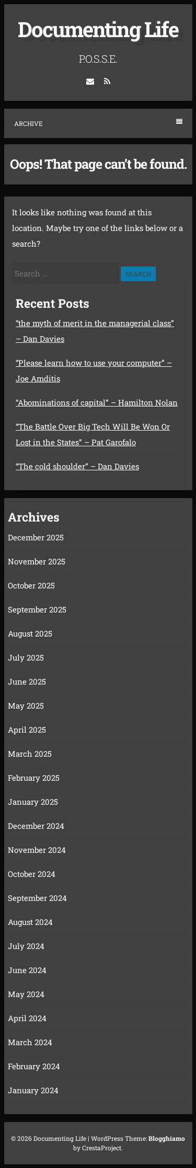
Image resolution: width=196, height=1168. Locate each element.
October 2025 (31, 585)
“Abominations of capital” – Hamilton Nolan (97, 402)
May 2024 (26, 994)
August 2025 (30, 633)
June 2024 (27, 970)
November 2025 (36, 561)
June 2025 (27, 681)
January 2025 (33, 801)
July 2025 (26, 657)
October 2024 (31, 874)
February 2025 (34, 777)
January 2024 (33, 1090)
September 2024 (37, 898)
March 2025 (30, 753)
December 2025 (36, 537)
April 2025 (27, 729)
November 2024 (37, 850)
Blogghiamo (166, 1138)
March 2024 (30, 1042)
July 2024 (26, 946)
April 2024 (27, 1018)
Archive (98, 123)
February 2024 (34, 1066)
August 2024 (30, 922)
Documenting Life (98, 29)
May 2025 (26, 705)
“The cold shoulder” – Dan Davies (77, 466)
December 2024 (36, 825)
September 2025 (37, 609)
